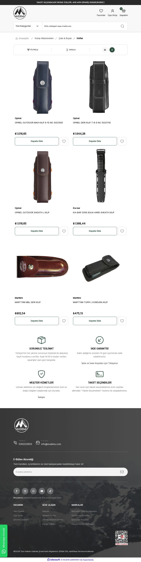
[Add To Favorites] (64, 141)
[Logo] (19, 12)
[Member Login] (112, 13)
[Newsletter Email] (70, 472)
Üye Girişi (18, 515)
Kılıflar (80, 38)
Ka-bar (76, 208)
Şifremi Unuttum (21, 519)
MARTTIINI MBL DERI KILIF (28, 302)
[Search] (85, 26)
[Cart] (124, 13)
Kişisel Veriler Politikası (83, 524)
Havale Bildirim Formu (52, 519)
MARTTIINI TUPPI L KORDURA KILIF (90, 302)
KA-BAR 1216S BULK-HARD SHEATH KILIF (93, 212)
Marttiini (19, 298)
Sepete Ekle (37, 141)
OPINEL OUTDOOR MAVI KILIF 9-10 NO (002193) (39, 122)
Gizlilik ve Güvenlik (81, 515)
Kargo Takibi (48, 524)
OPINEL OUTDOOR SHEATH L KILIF (32, 212)
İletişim (45, 511)
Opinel (18, 118)
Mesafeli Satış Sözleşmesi (84, 511)
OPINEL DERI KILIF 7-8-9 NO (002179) (92, 122)
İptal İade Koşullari (80, 519)
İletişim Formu (49, 515)
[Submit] (122, 472)
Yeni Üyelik (18, 511)
